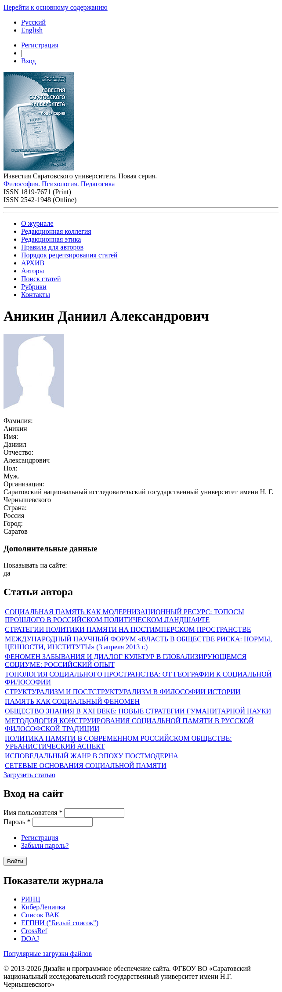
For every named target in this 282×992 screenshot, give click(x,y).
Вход (28, 61)
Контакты (35, 294)
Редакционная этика (51, 239)
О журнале (37, 223)
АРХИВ (32, 263)
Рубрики (34, 286)
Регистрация (39, 45)
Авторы (32, 271)
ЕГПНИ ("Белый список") (59, 923)
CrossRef (34, 930)
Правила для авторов (52, 247)
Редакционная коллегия (56, 231)
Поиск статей (41, 278)
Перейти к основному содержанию (56, 7)
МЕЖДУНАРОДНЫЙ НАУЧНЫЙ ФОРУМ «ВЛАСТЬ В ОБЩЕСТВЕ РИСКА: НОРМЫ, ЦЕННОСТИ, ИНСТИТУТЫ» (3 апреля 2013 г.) (138, 643)
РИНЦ (30, 899)
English (32, 30)
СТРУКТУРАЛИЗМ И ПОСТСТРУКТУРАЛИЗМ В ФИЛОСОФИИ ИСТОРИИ (123, 691)
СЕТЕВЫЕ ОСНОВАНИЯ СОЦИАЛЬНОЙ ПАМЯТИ (85, 765)
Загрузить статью (29, 774)
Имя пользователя (33, 812)
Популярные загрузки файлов (48, 953)
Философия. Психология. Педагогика (59, 184)
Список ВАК (40, 915)
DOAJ (30, 938)
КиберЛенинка (43, 907)
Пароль (17, 821)
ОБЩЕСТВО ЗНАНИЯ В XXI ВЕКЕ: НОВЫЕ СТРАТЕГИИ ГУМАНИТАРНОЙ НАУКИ (138, 711)
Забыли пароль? (45, 845)
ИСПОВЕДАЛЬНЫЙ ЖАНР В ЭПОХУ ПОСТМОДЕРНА (91, 756)
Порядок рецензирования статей (69, 255)
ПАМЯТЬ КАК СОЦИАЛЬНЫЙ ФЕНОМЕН (72, 701)
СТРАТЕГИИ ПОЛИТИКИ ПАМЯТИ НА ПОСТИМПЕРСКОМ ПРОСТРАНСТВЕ (128, 629)
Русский (33, 22)
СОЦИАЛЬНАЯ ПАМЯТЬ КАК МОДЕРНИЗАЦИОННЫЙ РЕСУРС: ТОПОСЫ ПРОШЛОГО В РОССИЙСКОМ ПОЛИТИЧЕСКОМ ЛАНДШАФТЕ (124, 615)
